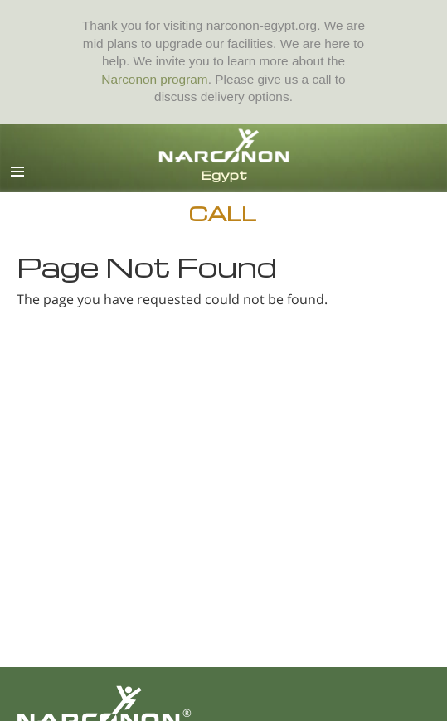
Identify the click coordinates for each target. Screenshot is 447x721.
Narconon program (154, 79)
